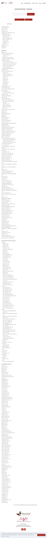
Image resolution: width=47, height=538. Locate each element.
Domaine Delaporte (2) (7, 210)
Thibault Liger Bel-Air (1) (8, 132)
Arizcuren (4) (5, 202)
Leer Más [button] (7, 536)
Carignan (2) (5, 380)
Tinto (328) (4, 28)
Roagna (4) (4, 169)
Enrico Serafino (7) (6, 180)
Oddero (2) (4, 220)
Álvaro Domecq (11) (6, 120)
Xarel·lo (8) (4, 501)
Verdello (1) (4, 495)
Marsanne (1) (5, 419)
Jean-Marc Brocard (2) (7, 213)
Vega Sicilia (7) (5, 121)
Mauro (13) (4, 90)
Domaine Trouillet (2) (7, 157)
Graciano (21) (5, 402)
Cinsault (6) (4, 387)
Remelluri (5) (5, 69)
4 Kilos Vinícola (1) (6, 201)
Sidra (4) (4, 471)
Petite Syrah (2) (6, 449)
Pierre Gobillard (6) (6, 227)
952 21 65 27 (23, 524)
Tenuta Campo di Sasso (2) (8, 146)
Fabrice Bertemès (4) (7, 160)
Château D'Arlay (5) (6, 134)
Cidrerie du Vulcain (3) (7, 217)
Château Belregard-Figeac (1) (9, 225)
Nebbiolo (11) (5, 435)
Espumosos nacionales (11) (8, 32)
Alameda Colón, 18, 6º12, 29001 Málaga (23, 526)
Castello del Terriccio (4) (8, 184)
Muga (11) (4, 52)
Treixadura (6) (5, 490)
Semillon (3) (4, 469)
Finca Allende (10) (6, 86)
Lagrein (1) (4, 410)
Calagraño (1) (5, 379)
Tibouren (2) (5, 476)
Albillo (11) (4, 368)
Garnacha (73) (5, 395)
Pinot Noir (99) (5, 456)
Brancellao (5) (5, 372)
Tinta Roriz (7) (5, 483)
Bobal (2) (4, 371)
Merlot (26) (4, 425)
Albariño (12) (5, 367)
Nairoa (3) (4, 116)
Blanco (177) (5, 30)
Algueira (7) (4, 197)
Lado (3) (4, 409)
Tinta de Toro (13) (6, 482)
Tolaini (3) (4, 179)
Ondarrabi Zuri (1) (6, 441)
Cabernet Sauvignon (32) (8, 376)
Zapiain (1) (4, 115)
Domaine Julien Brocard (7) (8, 127)
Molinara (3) (4, 428)
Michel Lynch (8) (5, 136)
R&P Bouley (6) (5, 205)
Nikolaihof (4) (5, 223)
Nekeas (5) (4, 112)
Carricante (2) (5, 383)
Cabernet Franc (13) (6, 375)
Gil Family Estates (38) (7, 71)
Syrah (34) (4, 473)
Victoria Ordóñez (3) (6, 172)
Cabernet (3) (5, 374)
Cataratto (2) (5, 384)
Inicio (22, 3)
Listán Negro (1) (6, 412)
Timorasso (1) (5, 478)
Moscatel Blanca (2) (6, 431)
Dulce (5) (4, 47)
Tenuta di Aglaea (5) (7, 183)
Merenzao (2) (5, 424)
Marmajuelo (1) (5, 417)
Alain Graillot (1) (6, 216)
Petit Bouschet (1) (6, 446)
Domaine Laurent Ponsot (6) (8, 131)
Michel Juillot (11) (6, 224)
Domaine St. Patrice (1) (7, 153)
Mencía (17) (4, 423)
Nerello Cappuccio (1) (7, 436)
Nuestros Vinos (35, 3)
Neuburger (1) (5, 439)
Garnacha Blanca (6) (6, 397)
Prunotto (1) (5, 219)
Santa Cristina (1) (6, 209)
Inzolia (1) (4, 408)
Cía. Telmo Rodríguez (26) (8, 89)
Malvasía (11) (5, 415)
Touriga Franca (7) (6, 486)
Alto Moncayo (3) (6, 98)
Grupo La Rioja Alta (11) (8, 53)
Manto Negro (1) (6, 416)
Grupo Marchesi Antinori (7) (8, 138)
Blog (40, 3)
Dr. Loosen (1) (5, 145)
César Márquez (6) (6, 193)
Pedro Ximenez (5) (6, 445)
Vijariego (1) (5, 497)
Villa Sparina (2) (5, 221)
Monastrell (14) (5, 430)
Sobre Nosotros (27, 3)
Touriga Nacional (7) (7, 487)
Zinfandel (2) (5, 502)
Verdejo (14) (5, 494)
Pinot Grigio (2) (5, 451)
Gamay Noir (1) (5, 394)
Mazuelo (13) (5, 421)
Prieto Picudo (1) (6, 458)
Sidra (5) (4, 46)
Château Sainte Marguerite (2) (9, 123)
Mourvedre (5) (5, 434)
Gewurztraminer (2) (6, 400)
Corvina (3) (4, 390)
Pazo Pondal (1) (6, 117)
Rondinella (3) (5, 461)
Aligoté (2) (4, 369)
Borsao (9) (4, 97)
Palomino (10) (5, 442)
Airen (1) (4, 365)
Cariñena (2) (5, 382)
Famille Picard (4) (6, 187)
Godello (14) (5, 401)
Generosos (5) (5, 45)
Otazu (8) (4, 110)
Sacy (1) (4, 464)
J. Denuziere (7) (5, 151)
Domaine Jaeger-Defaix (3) (8, 206)
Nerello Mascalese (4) (7, 438)
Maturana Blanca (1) (7, 420)
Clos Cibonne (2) (6, 214)
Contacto (44, 3)
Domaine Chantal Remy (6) (8, 204)
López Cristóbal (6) (6, 95)
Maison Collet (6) (6, 158)
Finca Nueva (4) (5, 87)
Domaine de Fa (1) (6, 232)
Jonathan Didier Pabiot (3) (8, 236)
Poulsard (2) (5, 457)
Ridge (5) (4, 147)
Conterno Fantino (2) (7, 182)
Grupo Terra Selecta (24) (8, 100)
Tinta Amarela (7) (6, 479)
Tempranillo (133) (6, 475)
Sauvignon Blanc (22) (7, 467)
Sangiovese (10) (6, 465)
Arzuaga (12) (5, 94)
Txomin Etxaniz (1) (6, 113)
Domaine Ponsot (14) (7, 130)
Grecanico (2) (5, 404)
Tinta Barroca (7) (6, 480)
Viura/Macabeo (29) (6, 499)
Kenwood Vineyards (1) (7, 171)
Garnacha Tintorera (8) (7, 398)
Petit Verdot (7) (5, 447)
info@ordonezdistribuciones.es (23, 525)
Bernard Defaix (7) (6, 208)
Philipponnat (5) (5, 125)
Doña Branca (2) (6, 393)
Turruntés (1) (5, 493)
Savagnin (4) (5, 468)
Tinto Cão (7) (5, 484)
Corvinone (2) (5, 391)
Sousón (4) (4, 472)
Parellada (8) (5, 443)
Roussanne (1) (5, 462)
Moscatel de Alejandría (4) (8, 432)
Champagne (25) (6, 34)
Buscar (30, 14)
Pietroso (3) (5, 176)
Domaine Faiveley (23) (7, 128)
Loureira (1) (4, 413)
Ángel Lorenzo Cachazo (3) (8, 109)
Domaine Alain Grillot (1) (8, 188)
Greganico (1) (5, 405)
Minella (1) (4, 427)
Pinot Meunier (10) (6, 454)
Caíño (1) (4, 378)
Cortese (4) (4, 389)
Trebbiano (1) (5, 488)
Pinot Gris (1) (5, 453)
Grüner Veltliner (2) (6, 406)
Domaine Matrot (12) (7, 212)
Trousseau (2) (5, 491)
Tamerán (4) (5, 231)
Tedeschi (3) (5, 178)
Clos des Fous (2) (6, 235)
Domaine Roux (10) (6, 156)
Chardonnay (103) (6, 386)
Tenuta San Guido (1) (7, 143)
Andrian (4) (4, 186)
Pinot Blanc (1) (5, 450)
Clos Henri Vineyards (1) (7, 154)
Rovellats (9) (5, 119)
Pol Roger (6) (5, 124)
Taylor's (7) (4, 234)
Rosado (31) (5, 31)
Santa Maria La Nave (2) (8, 238)
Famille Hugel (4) (6, 135)
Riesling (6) (4, 460)
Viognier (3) (4, 498)
